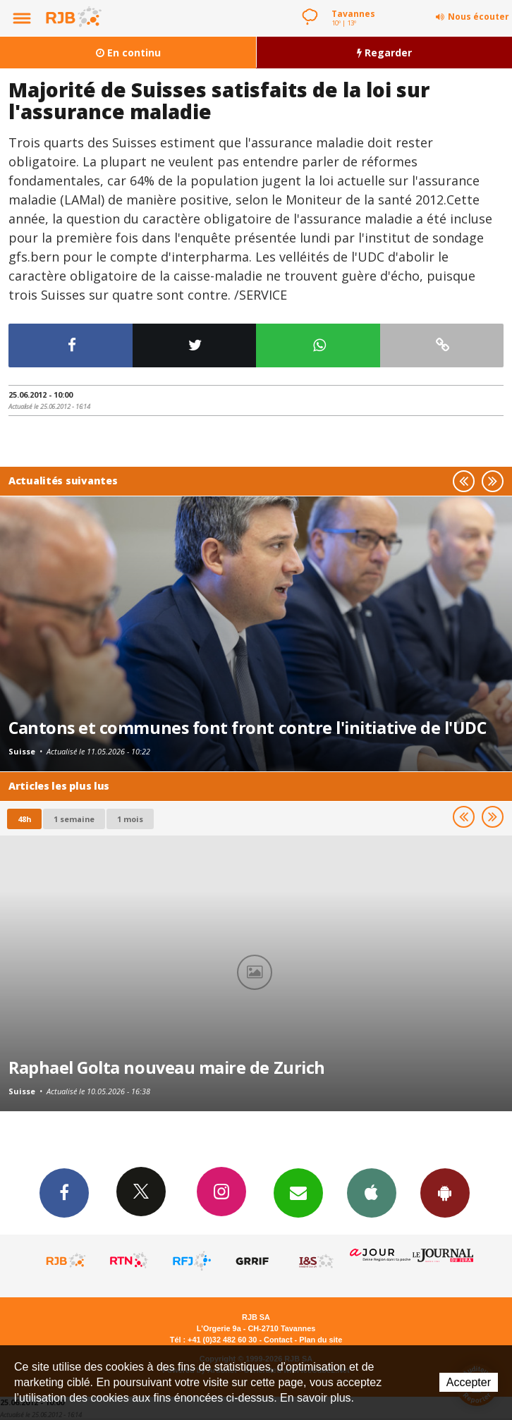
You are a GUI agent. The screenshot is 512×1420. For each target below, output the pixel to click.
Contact (278, 1339)
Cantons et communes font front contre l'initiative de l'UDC (247, 727)
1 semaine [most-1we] (74, 819)
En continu (128, 52)
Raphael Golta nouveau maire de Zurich (166, 1067)
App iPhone (371, 1192)
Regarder (384, 52)
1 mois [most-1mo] (130, 819)
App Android (445, 1192)
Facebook (64, 1192)
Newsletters (298, 1192)
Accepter (468, 1382)
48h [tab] (24, 819)
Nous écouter (478, 17)
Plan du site (320, 1339)
